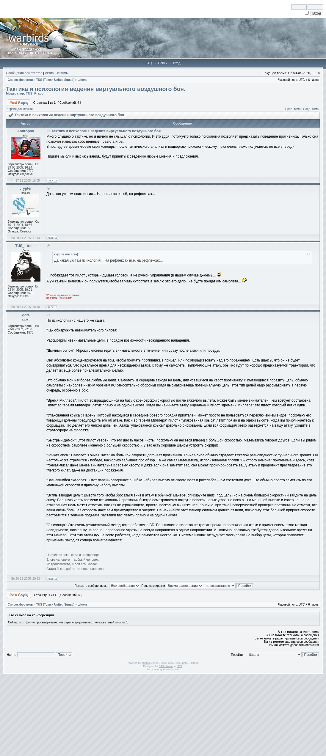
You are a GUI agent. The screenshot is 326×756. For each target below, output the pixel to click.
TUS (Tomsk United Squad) (55, 79)
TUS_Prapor (35, 93)
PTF (179, 666)
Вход (177, 63)
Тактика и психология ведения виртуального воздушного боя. (95, 89)
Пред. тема (293, 109)
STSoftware (166, 666)
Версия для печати (20, 109)
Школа (82, 79)
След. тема (311, 109)
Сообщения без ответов (24, 73)
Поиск (162, 63)
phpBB (146, 662)
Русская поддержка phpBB (163, 669)
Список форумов (20, 79)
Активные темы (56, 73)
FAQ (148, 63)
